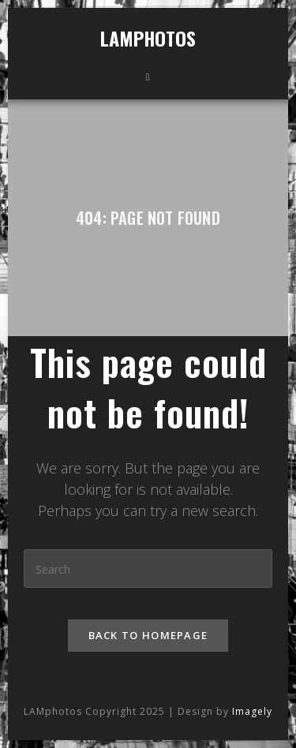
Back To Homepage (148, 635)
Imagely (252, 679)
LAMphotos (148, 38)
